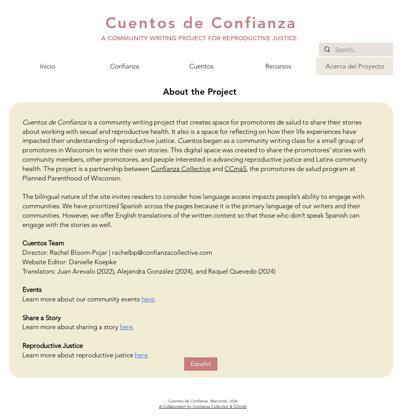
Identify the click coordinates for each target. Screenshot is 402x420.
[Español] (200, 364)
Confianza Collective (180, 169)
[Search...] (356, 50)
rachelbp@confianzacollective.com (162, 252)
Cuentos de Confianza (201, 22)
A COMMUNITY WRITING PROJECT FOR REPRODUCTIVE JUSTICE (199, 38)
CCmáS (235, 169)
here (147, 299)
